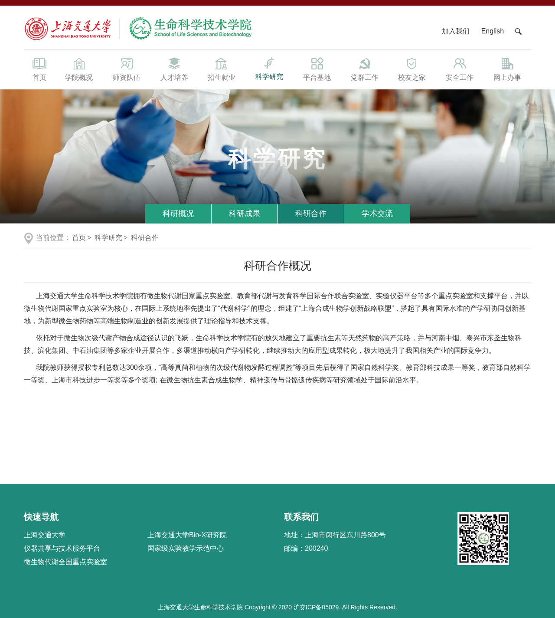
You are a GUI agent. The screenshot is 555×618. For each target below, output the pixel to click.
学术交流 (377, 213)
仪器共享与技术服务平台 (62, 548)
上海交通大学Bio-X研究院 (187, 535)
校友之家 (412, 68)
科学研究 (269, 68)
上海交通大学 (44, 535)
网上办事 (507, 68)
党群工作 (364, 68)
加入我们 (456, 31)
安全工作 (459, 68)
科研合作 (310, 213)
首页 (39, 68)
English (492, 31)
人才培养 (174, 68)
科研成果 (244, 213)
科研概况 (178, 213)
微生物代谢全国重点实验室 (65, 561)
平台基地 (317, 68)
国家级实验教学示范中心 (185, 548)
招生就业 (221, 68)
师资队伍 (126, 68)
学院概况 (79, 68)
